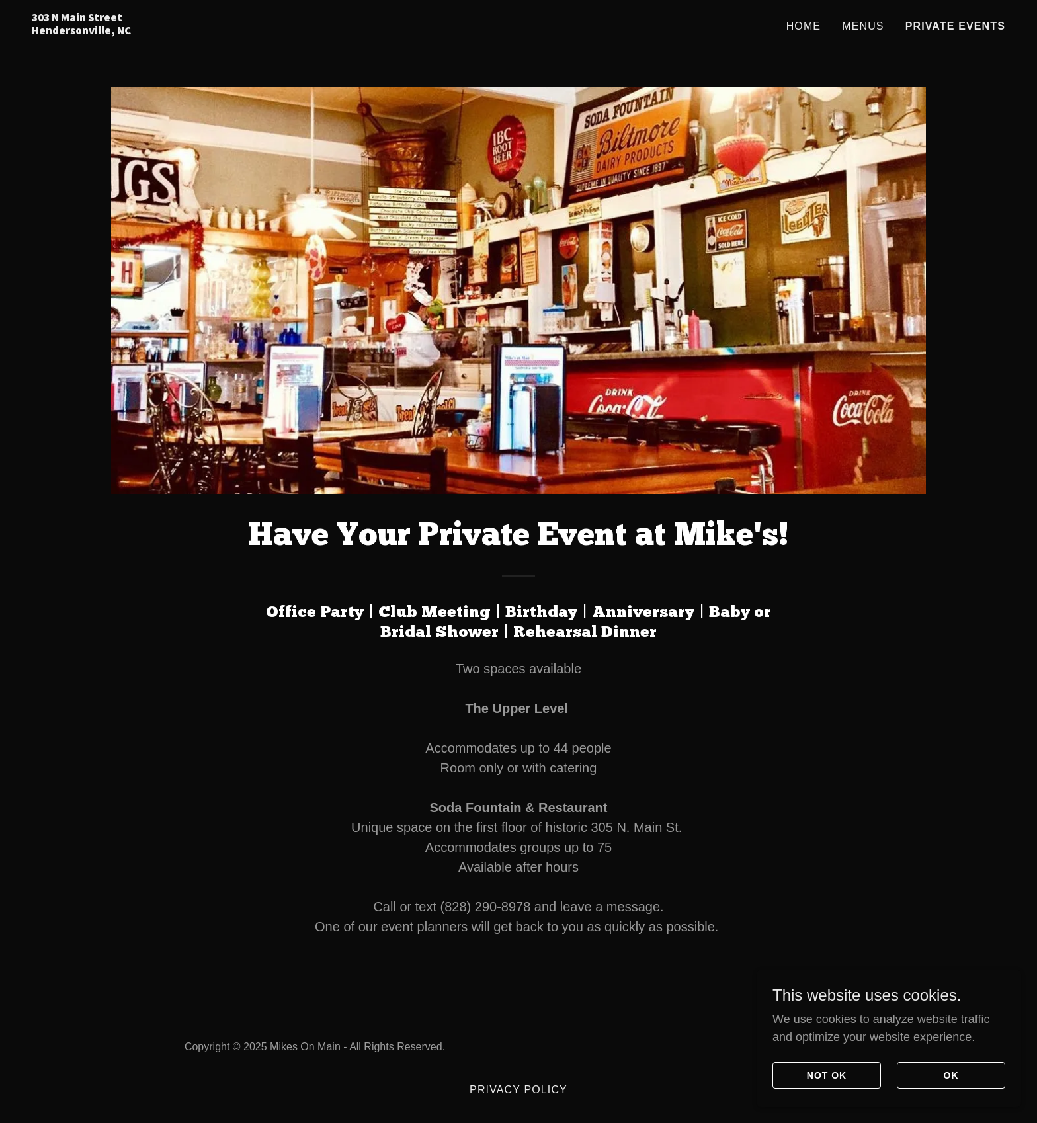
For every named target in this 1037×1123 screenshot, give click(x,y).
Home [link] (803, 26)
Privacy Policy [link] (518, 1089)
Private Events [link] (955, 26)
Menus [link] (863, 26)
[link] (202, 30)
